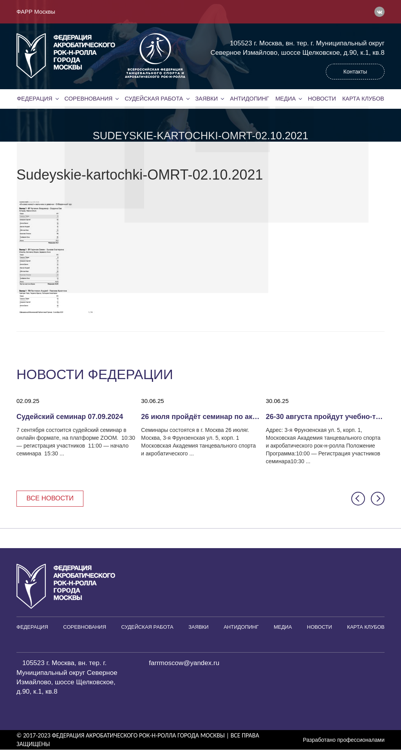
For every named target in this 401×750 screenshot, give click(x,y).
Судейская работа (154, 98)
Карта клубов (363, 98)
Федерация (34, 98)
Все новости (51, 498)
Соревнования (88, 98)
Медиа (285, 98)
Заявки (206, 98)
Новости (322, 98)
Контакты (355, 71)
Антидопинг (249, 98)
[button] (358, 498)
